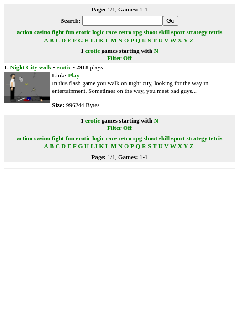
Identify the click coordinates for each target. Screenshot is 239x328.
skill (164, 32)
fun (70, 32)
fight (58, 32)
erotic (83, 32)
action (25, 32)
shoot (150, 32)
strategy (197, 32)
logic (98, 32)
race (111, 32)
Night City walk (30, 67)
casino (42, 32)
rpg (137, 32)
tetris (216, 32)
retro (125, 32)
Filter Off (119, 58)
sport (178, 32)
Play (73, 75)
